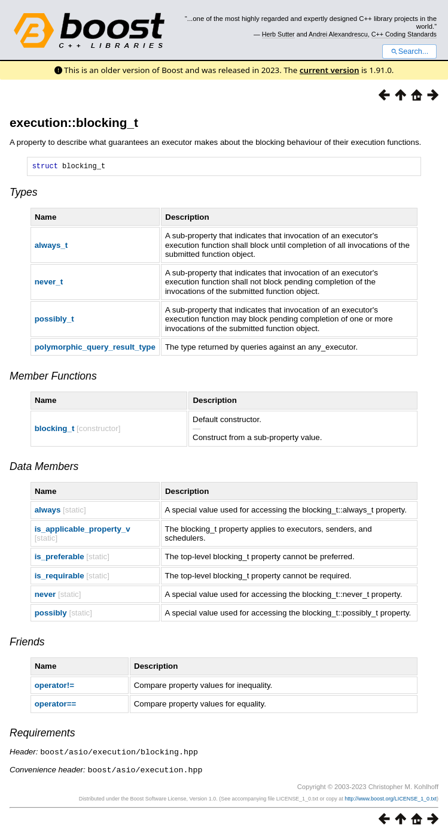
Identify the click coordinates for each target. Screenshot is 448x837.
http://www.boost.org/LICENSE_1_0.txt (391, 799)
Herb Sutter (278, 34)
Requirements (42, 735)
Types (24, 194)
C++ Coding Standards (404, 34)
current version (329, 70)
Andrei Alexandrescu (338, 34)
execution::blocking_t (74, 122)
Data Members (44, 468)
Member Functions (53, 378)
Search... (409, 51)
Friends (27, 644)
